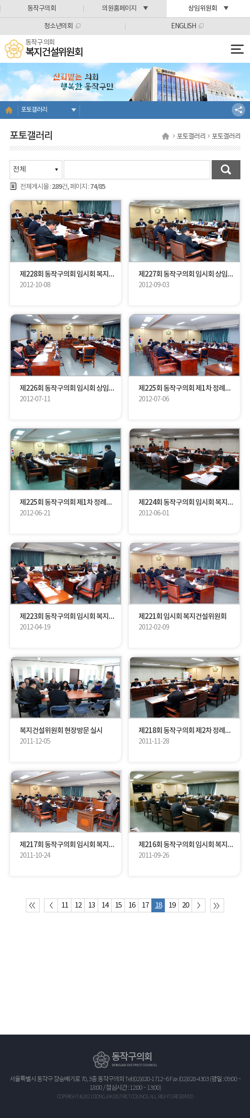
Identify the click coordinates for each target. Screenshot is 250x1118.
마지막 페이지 (217, 905)
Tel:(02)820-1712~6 (147, 1079)
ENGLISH (183, 26)
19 (172, 905)
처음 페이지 (33, 905)
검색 (226, 169)
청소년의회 (58, 26)
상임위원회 (202, 8)
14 (105, 905)
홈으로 (9, 110)
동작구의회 (41, 8)
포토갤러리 (34, 110)
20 (185, 905)
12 (78, 905)
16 (131, 905)
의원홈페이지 (119, 8)
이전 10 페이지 (51, 905)
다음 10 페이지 (198, 905)
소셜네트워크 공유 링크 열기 (238, 109)
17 (145, 905)
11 (64, 905)
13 (91, 905)
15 (118, 905)
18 (158, 905)
